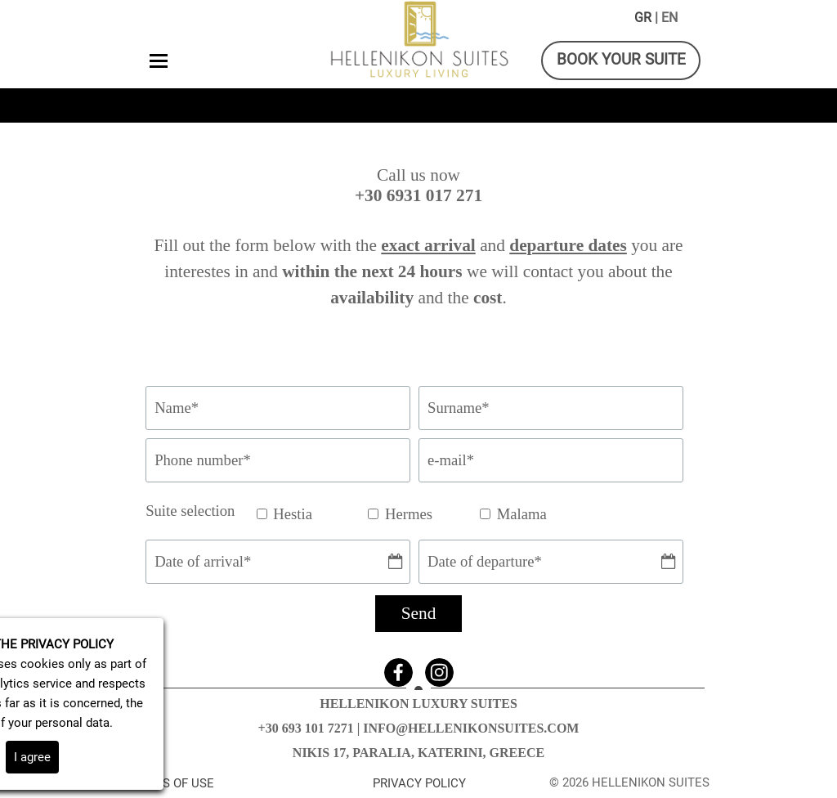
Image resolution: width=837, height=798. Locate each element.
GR (642, 17)
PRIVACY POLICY (419, 783)
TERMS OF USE (172, 783)
